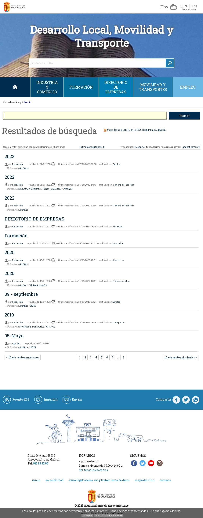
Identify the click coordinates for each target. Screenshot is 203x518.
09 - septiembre (21, 294)
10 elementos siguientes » (180, 357)
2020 (9, 252)
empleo (188, 87)
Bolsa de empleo (121, 281)
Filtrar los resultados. (91, 146)
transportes (119, 322)
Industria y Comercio (47, 87)
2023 (9, 156)
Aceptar (87, 515)
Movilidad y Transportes (153, 87)
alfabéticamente (191, 146)
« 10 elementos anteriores (22, 357)
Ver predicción (189, 9)
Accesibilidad (54, 480)
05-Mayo (14, 336)
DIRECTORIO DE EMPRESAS (115, 87)
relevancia (139, 146)
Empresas (118, 226)
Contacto (165, 480)
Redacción (17, 164)
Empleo (116, 164)
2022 (9, 177)
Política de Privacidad (109, 515)
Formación (81, 87)
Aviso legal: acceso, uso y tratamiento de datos (99, 480)
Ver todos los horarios (93, 470)
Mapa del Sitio (144, 480)
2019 (33, 305)
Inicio (15, 87)
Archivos (23, 168)
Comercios (118, 260)
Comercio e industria (123, 184)
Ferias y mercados (52, 188)
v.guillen (16, 343)
